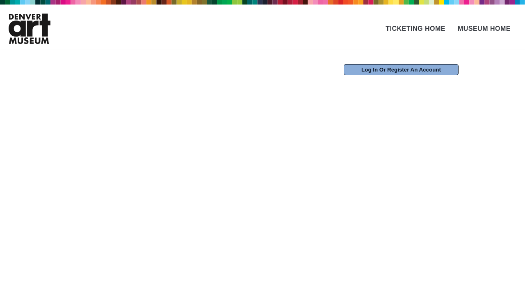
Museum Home (484, 28)
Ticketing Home (415, 28)
